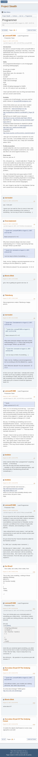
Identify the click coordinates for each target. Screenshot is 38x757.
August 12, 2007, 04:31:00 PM (10, 702)
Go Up (3, 739)
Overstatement (10, 221)
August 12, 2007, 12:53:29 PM (10, 483)
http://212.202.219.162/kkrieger (12, 691)
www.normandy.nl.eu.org (19, 108)
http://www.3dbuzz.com (10, 490)
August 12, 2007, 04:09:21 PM (10, 571)
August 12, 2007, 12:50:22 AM (10, 298)
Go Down (4, 30)
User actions (31, 30)
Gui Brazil (8, 566)
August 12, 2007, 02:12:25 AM (10, 317)
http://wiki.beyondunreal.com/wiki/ (13, 488)
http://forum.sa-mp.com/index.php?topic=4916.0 (17, 118)
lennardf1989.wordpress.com (22, 101)
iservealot (8, 198)
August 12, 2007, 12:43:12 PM (10, 457)
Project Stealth (9, 6)
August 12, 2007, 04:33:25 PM (10, 724)
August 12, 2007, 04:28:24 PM (10, 673)
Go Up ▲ (25, 750)
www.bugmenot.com (26, 125)
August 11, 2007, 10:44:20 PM (10, 200)
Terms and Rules (18, 750)
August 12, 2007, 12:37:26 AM (10, 278)
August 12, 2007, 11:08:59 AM (10, 396)
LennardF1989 (10, 36)
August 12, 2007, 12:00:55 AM (10, 224)
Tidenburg (9, 295)
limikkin (8, 455)
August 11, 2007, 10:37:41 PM (10, 41)
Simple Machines (24, 752)
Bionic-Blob (9, 276)
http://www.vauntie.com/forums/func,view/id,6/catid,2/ (19, 133)
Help (12, 750)
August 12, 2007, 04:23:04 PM (10, 608)
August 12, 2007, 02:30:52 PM (10, 510)
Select (8, 625)
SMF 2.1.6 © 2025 (14, 752)
